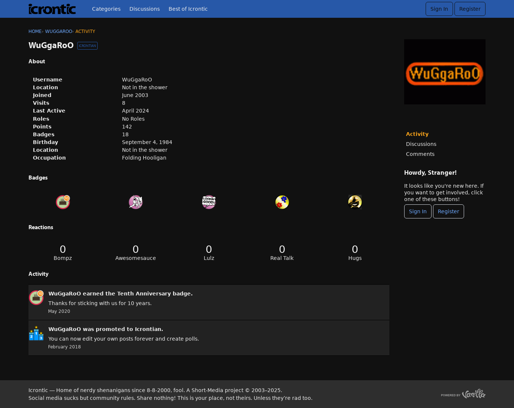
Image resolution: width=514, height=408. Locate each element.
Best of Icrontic (188, 9)
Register (470, 9)
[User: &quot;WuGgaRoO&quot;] (36, 297)
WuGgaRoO (64, 294)
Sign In (439, 9)
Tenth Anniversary (144, 294)
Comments (420, 154)
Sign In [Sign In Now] (418, 211)
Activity (417, 134)
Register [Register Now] (448, 211)
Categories (106, 9)
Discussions (144, 9)
